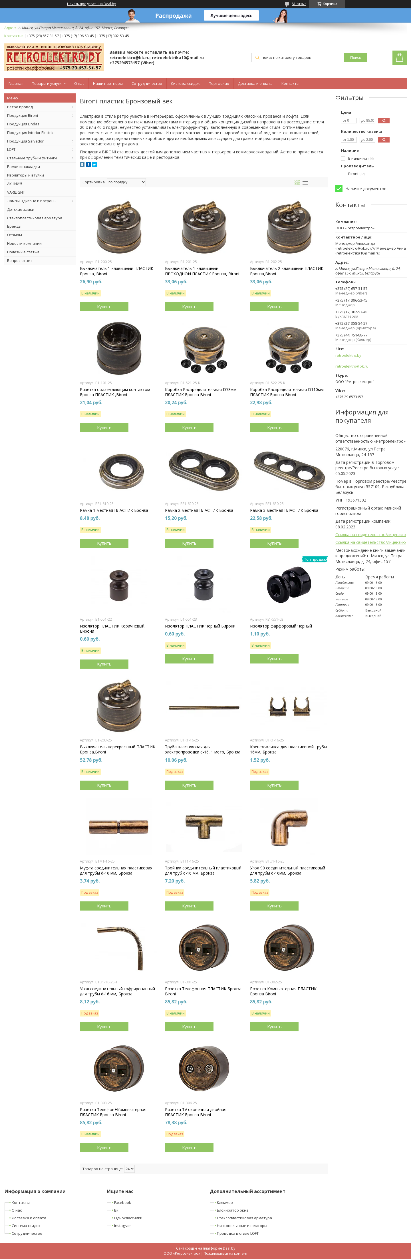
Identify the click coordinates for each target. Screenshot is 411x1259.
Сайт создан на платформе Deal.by (205, 1248)
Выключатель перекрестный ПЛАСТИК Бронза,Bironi (117, 749)
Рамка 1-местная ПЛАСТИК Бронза (114, 510)
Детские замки (20, 209)
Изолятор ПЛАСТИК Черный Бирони (200, 626)
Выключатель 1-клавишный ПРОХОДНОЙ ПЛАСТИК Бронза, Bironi (202, 271)
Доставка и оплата (255, 83)
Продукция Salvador (25, 141)
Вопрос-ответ (19, 260)
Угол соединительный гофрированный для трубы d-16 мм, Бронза (117, 991)
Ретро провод (20, 106)
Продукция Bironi (22, 115)
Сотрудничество (147, 83)
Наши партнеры (108, 83)
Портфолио (219, 83)
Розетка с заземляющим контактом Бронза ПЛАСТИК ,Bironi (115, 392)
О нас (79, 83)
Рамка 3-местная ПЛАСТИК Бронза (284, 510)
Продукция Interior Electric (30, 132)
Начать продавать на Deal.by (91, 4)
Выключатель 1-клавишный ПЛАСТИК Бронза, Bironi (116, 271)
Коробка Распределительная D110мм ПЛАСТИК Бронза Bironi (287, 392)
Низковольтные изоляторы (242, 1225)
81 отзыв (299, 3)
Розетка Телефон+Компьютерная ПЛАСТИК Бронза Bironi (113, 1112)
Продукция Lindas (23, 124)
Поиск (355, 57)
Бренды (14, 226)
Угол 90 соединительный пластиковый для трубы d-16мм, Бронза (287, 870)
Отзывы (14, 234)
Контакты (290, 83)
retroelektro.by (348, 355)
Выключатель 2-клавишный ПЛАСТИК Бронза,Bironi (286, 271)
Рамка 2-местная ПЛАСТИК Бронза (199, 510)
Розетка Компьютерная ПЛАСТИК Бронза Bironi (283, 991)
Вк (116, 1210)
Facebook (122, 1202)
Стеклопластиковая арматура (34, 217)
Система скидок (185, 83)
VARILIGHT (16, 192)
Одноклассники (128, 1217)
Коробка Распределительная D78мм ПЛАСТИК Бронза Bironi (200, 392)
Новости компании (24, 243)
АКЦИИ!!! (14, 183)
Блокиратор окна (233, 1210)
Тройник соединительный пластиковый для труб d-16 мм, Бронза (203, 870)
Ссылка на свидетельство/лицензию (370, 534)
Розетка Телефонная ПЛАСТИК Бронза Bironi (203, 991)
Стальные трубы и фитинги (32, 158)
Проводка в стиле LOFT (238, 1233)
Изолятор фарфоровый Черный (281, 626)
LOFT (11, 149)
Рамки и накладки (23, 166)
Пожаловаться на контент (225, 1253)
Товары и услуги (47, 83)
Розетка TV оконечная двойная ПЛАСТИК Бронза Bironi (195, 1112)
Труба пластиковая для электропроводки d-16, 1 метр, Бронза (202, 749)
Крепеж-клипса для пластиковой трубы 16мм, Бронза (288, 749)
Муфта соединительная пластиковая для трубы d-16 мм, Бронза (116, 870)
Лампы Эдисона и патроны (32, 200)
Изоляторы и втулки (25, 175)
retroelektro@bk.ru (351, 366)
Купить (104, 306)
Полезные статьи (23, 251)
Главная (16, 83)
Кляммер (225, 1202)
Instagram (123, 1225)
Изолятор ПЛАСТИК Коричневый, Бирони (113, 629)
